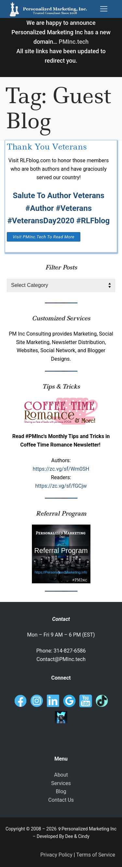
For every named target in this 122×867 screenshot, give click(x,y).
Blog (61, 791)
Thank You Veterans (47, 146)
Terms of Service (95, 855)
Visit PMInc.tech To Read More (44, 236)
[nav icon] (103, 9)
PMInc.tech (73, 41)
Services (61, 783)
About (61, 775)
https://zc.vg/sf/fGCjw (61, 486)
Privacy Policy (56, 855)
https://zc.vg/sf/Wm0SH (61, 469)
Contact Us (61, 800)
